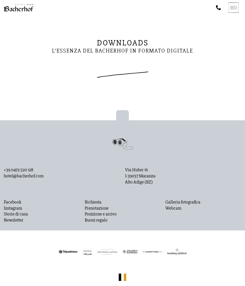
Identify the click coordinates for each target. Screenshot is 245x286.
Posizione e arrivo (101, 214)
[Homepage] (18, 7)
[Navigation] (233, 7)
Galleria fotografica (182, 202)
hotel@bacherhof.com (24, 176)
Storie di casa (16, 214)
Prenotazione (97, 208)
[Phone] (218, 7)
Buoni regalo (96, 220)
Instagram (13, 208)
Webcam (173, 208)
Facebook (12, 202)
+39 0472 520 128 (18, 170)
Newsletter (13, 220)
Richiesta (93, 202)
